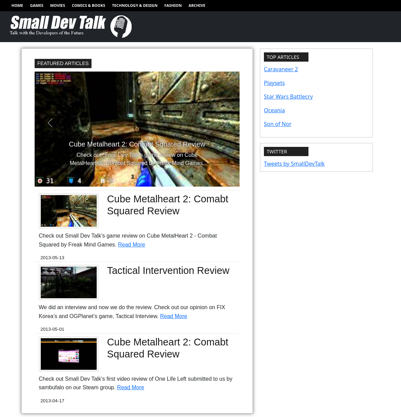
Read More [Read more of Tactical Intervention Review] (173, 316)
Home (17, 5)
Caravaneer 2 (281, 69)
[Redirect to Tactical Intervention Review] (69, 282)
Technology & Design (135, 5)
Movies (57, 5)
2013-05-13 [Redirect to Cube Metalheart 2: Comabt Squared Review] (52, 257)
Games (37, 5)
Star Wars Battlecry (288, 96)
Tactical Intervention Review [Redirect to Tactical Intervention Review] (168, 270)
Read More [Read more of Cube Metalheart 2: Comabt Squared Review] (131, 245)
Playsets (274, 83)
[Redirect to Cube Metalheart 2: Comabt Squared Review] (137, 129)
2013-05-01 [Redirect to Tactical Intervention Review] (52, 329)
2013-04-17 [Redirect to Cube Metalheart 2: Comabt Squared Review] (52, 400)
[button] (50, 123)
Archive (197, 5)
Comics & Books (88, 5)
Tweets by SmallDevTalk (294, 163)
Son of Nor (277, 124)
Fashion (173, 5)
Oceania (274, 110)
